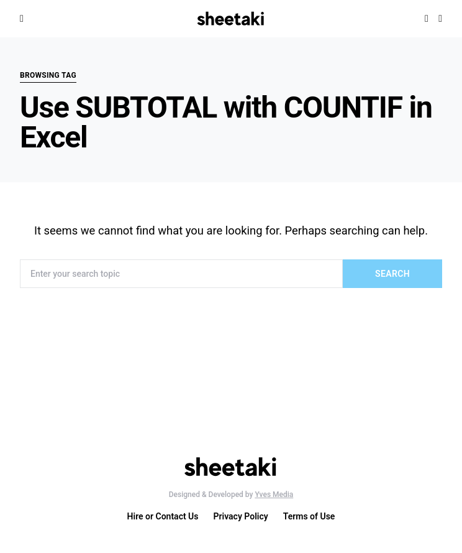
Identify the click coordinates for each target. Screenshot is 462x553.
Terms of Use (309, 516)
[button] (440, 19)
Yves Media (274, 494)
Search (392, 274)
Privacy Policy (241, 516)
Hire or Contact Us (163, 516)
